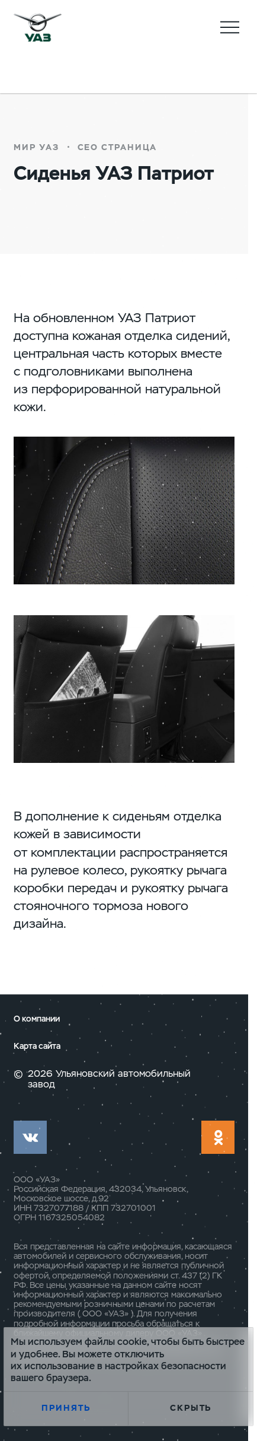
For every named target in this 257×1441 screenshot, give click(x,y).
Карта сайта (37, 1046)
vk (30, 1137)
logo (38, 27)
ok (217, 1137)
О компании (37, 1019)
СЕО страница (117, 147)
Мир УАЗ (36, 147)
